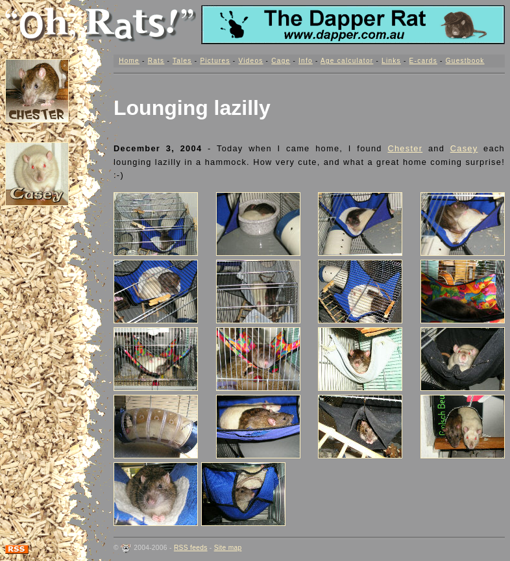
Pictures (215, 60)
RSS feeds (191, 547)
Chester (404, 148)
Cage (280, 60)
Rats (156, 60)
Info (305, 60)
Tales (182, 60)
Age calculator (347, 60)
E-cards (423, 60)
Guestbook (465, 60)
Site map (228, 547)
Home (129, 60)
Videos (250, 60)
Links (391, 60)
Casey (464, 148)
